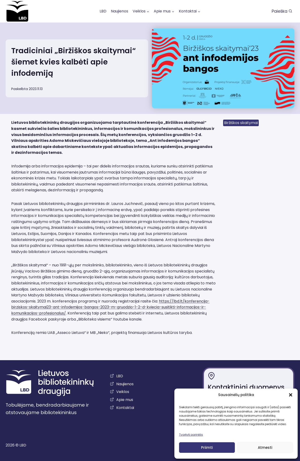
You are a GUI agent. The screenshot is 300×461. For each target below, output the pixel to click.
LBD (103, 11)
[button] (290, 395)
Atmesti (265, 447)
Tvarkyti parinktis (191, 435)
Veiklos (122, 391)
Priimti (207, 447)
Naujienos (119, 11)
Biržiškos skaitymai (241, 122)
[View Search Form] (282, 11)
